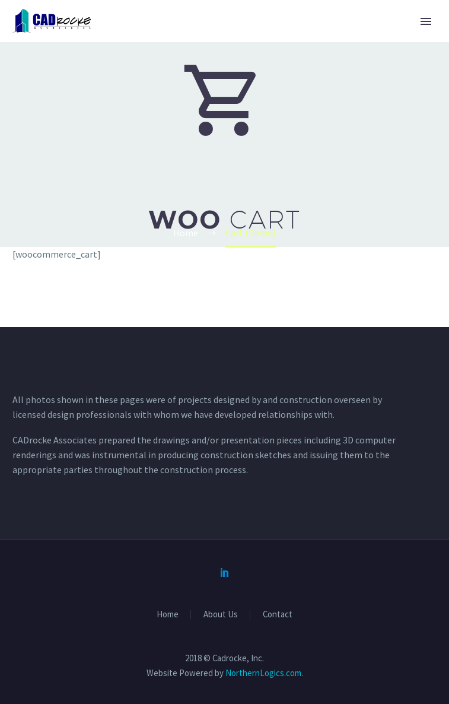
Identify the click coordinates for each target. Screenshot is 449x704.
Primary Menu (426, 21)
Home (168, 614)
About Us (220, 614)
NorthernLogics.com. (264, 672)
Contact (277, 614)
